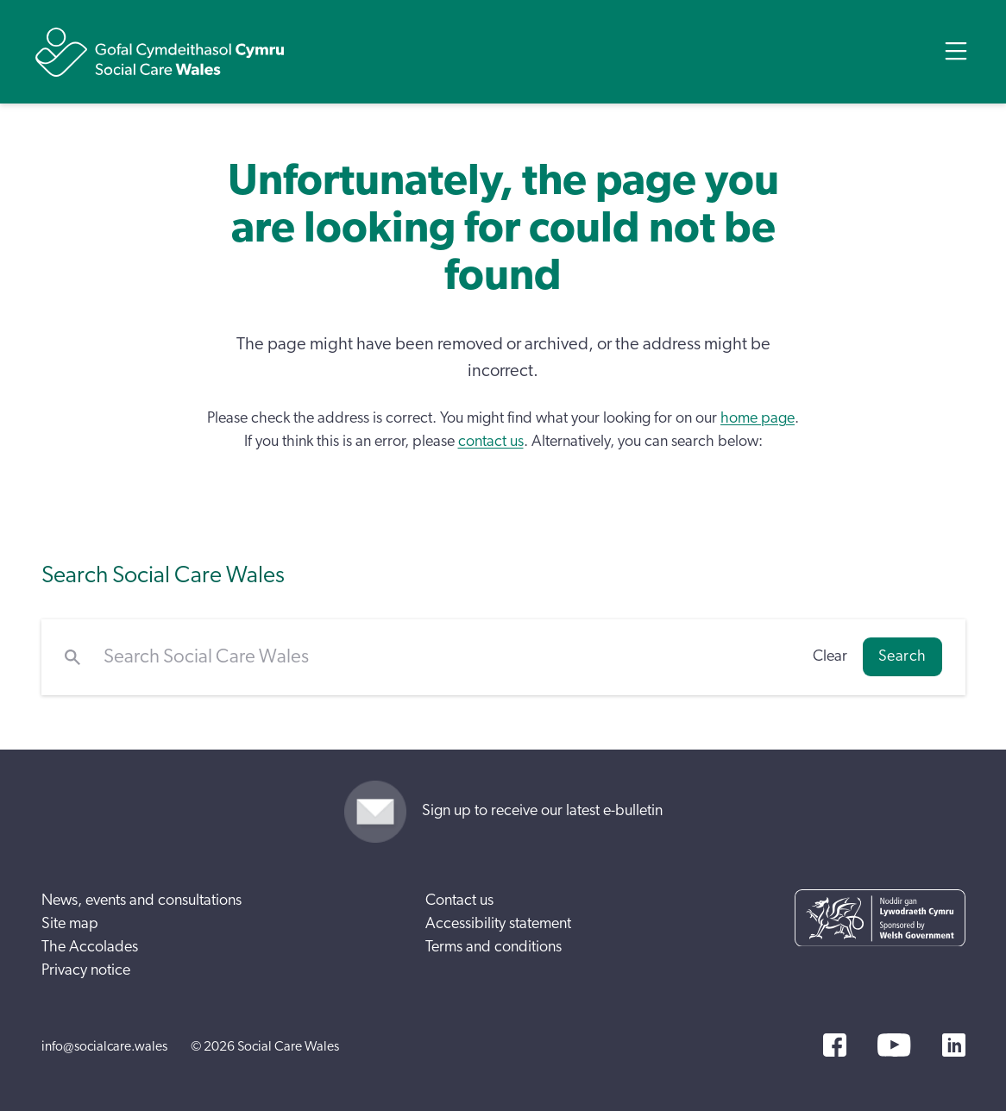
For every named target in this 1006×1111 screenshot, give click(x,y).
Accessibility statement (498, 924)
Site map (69, 924)
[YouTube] (893, 1045)
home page (757, 418)
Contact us (459, 900)
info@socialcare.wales (104, 1046)
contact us (491, 441)
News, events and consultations (141, 900)
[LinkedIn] (953, 1045)
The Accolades (89, 947)
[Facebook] (834, 1045)
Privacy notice (85, 970)
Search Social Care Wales (163, 575)
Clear (830, 656)
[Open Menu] (955, 50)
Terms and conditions (493, 947)
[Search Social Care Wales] (446, 657)
